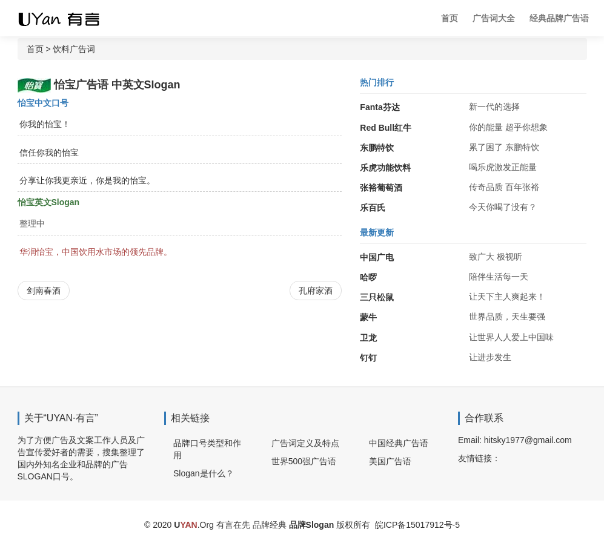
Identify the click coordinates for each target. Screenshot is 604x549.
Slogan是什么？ (203, 473)
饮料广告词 (74, 49)
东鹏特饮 (377, 148)
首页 (449, 18)
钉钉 (368, 358)
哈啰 (368, 277)
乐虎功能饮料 (385, 168)
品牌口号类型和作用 (207, 449)
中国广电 (377, 257)
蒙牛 (368, 317)
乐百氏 (372, 207)
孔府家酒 (316, 290)
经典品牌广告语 (559, 18)
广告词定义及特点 (305, 443)
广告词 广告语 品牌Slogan (69, 18)
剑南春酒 (44, 290)
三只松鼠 (377, 297)
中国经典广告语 (398, 443)
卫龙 (368, 338)
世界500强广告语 (303, 461)
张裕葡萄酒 (381, 187)
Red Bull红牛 (385, 128)
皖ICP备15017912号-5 (417, 525)
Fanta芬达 (379, 107)
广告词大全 (494, 18)
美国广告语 (390, 461)
